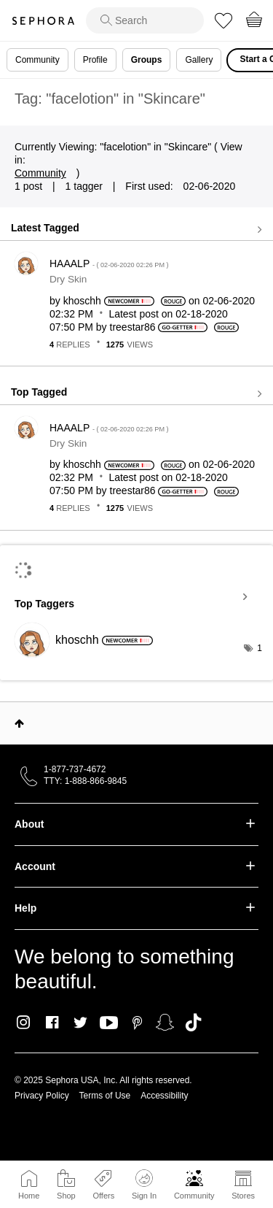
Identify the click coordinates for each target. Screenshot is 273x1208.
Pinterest (137, 1022)
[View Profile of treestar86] (133, 327)
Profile (95, 60)
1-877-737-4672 (75, 769)
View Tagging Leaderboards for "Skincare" (136, 597)
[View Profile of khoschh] (82, 301)
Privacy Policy (42, 1095)
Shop (66, 1195)
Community (194, 1195)
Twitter (80, 1022)
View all (136, 229)
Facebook (52, 1022)
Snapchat (165, 1022)
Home (28, 1195)
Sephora (43, 21)
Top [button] (19, 723)
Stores (243, 1195)
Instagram (24, 1022)
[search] (145, 20)
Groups (146, 60)
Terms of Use (105, 1095)
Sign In (144, 1184)
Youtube (109, 1023)
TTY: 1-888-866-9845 (85, 781)
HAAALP (109, 263)
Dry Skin (68, 279)
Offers (103, 1195)
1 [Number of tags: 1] (259, 648)
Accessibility (164, 1095)
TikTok (193, 1022)
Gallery (199, 60)
